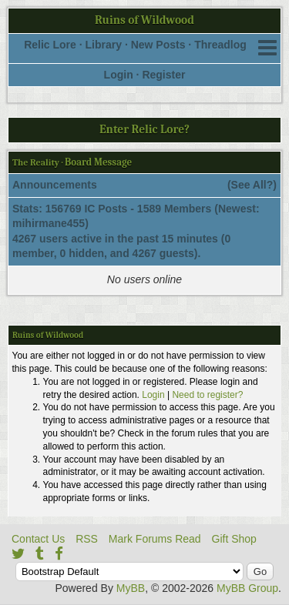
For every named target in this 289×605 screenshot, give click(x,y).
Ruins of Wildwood (144, 20)
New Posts (158, 44)
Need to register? (207, 394)
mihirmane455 (48, 223)
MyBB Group (247, 588)
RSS (87, 539)
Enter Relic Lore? (144, 129)
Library (104, 44)
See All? (252, 185)
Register (163, 75)
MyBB (130, 588)
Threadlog (220, 44)
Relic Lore (50, 44)
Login (118, 75)
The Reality (35, 162)
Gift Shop (234, 539)
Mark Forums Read (155, 539)
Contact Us (38, 539)
